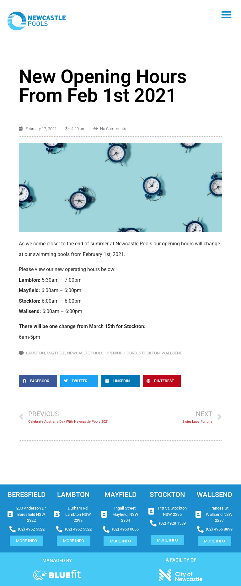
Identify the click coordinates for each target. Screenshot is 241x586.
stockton (149, 353)
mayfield (56, 353)
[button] (226, 14)
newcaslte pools (85, 353)
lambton (35, 353)
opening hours (121, 353)
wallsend (172, 353)
